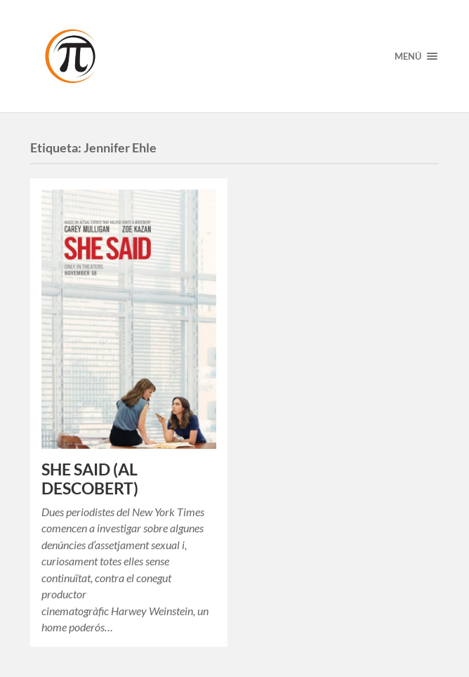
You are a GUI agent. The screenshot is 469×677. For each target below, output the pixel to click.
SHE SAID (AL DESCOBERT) (89, 479)
